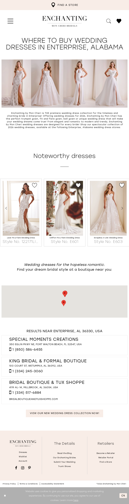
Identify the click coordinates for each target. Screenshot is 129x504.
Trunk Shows (64, 466)
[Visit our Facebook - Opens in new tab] (16, 468)
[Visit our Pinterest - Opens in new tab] (29, 468)
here (75, 500)
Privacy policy (9, 484)
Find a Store (106, 462)
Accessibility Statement (52, 484)
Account (23, 461)
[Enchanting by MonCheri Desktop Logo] (64, 21)
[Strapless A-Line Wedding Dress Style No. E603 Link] (108, 213)
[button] (10, 21)
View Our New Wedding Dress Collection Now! (64, 413)
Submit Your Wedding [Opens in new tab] (64, 462)
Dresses (23, 452)
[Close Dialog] (5, 495)
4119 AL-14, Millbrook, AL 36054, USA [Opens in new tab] (33, 387)
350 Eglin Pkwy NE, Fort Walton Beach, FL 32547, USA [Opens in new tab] (45, 344)
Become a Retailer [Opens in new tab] (106, 453)
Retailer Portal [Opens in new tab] (105, 458)
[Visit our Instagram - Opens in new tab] (22, 468)
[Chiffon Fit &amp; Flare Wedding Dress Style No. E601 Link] (64, 213)
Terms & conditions (28, 484)
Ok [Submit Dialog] (123, 495)
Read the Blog (64, 453)
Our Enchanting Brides (64, 458)
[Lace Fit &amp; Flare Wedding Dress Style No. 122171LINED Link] (21, 213)
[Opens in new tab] (33, 399)
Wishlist (23, 457)
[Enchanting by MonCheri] (23, 443)
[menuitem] (64, 5)
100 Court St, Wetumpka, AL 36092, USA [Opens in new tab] (35, 365)
